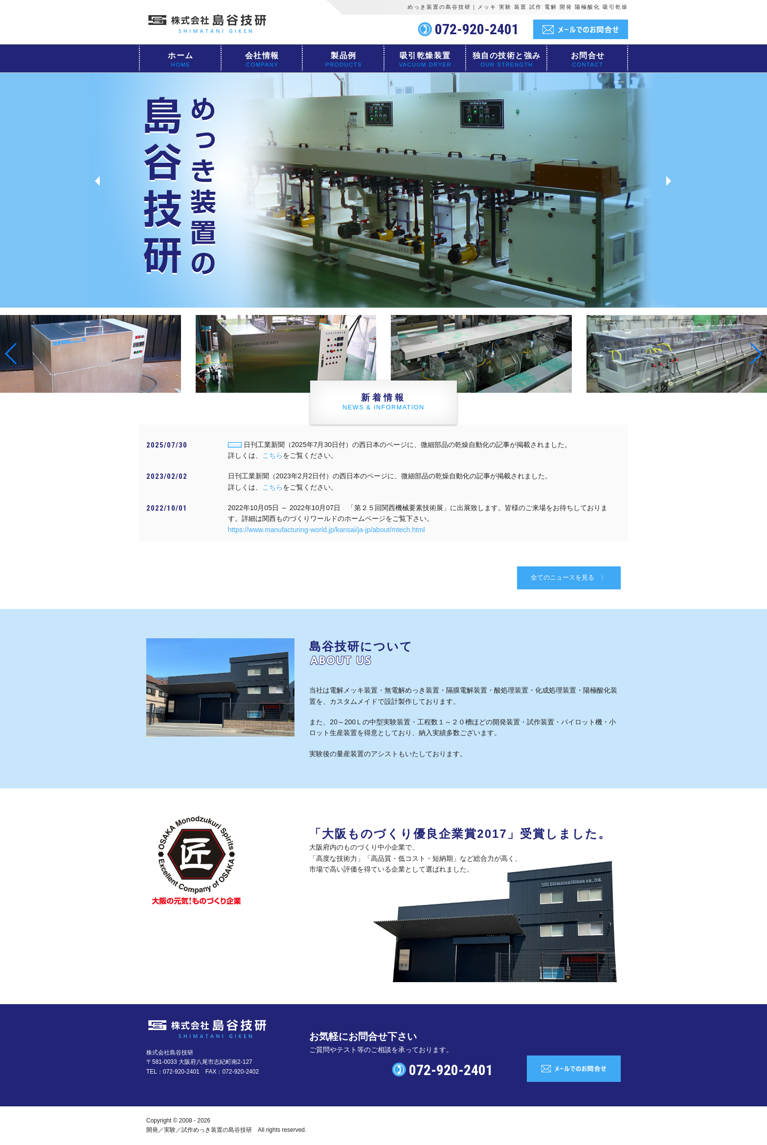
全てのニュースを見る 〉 (569, 577)
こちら (272, 455)
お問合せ (588, 55)
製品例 (344, 55)
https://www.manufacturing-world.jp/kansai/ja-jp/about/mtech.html (326, 530)
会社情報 (262, 55)
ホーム (181, 55)
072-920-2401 (477, 29)
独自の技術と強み (507, 55)
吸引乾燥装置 (425, 55)
